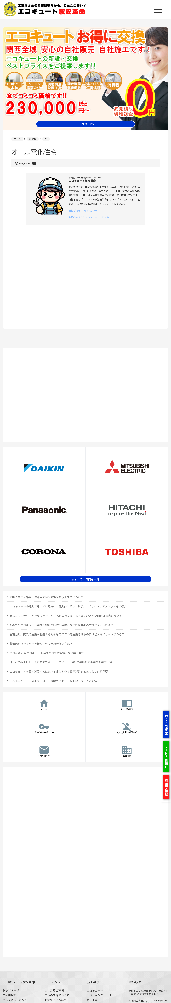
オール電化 (93, 1000)
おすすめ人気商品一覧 (85, 579)
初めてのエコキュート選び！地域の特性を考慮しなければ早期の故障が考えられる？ (61, 625)
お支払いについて (55, 1000)
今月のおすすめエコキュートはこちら (89, 217)
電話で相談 (166, 787)
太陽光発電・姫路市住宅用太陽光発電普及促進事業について (46, 597)
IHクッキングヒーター (100, 995)
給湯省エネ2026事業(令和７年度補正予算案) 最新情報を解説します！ (148, 992)
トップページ (11, 990)
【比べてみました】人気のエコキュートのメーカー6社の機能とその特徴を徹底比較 (61, 662)
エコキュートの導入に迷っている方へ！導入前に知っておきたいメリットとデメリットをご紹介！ (69, 606)
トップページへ (85, 124)
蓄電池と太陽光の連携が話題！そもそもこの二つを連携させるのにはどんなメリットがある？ (67, 634)
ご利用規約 (9, 995)
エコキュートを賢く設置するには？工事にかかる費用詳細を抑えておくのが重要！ (60, 671)
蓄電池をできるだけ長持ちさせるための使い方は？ (41, 644)
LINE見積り (166, 757)
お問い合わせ (90, 210)
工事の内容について (57, 995)
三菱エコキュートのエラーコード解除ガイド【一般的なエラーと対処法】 (55, 681)
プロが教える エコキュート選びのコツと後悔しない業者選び (47, 653)
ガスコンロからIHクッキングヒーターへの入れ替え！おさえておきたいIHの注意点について (66, 616)
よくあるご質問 (54, 990)
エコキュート (95, 990)
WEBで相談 (166, 724)
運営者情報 (74, 210)
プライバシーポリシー (16, 1000)
